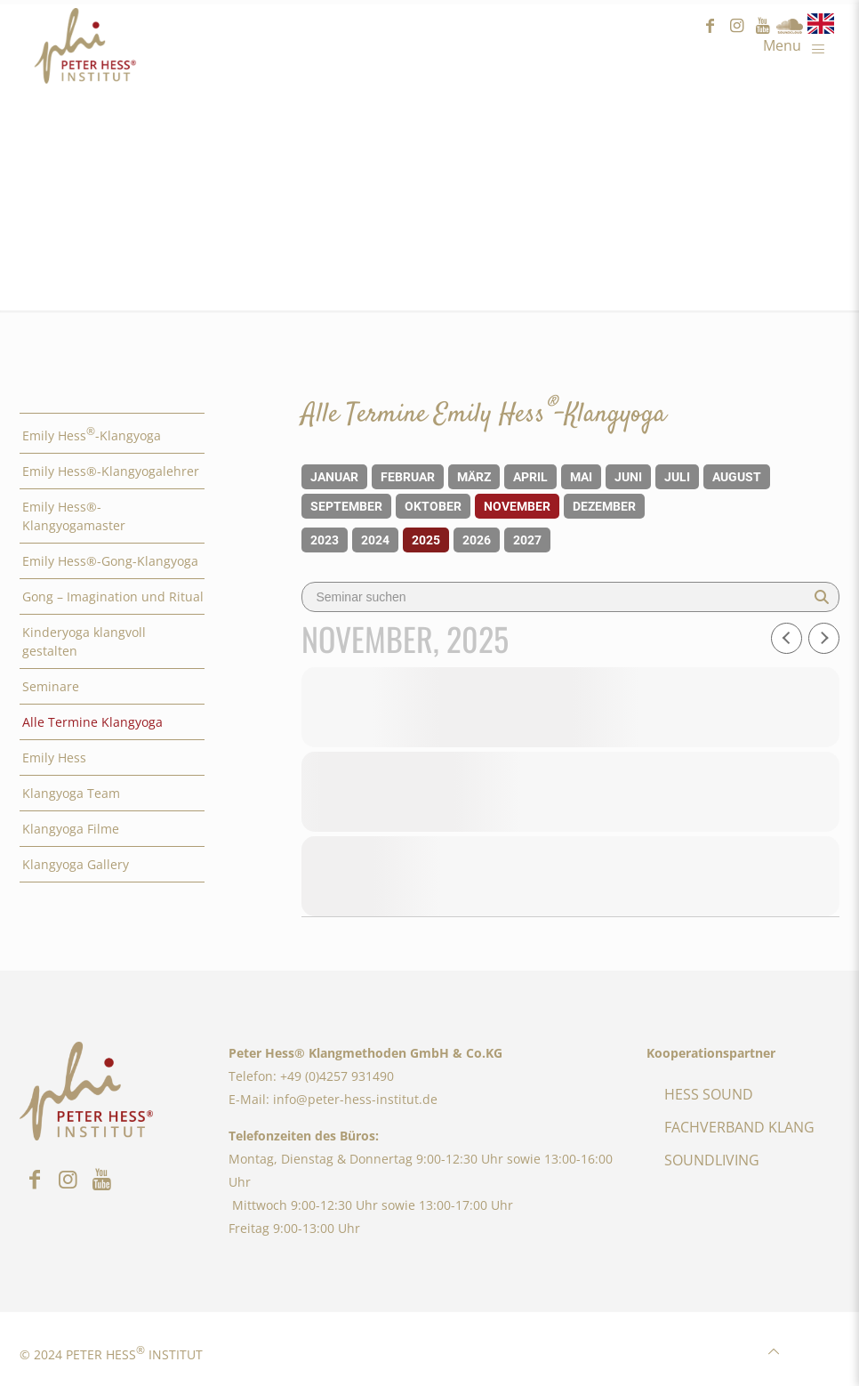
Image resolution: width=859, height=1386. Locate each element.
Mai (581, 477)
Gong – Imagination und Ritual (113, 596)
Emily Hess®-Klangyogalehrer (110, 471)
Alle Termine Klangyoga (92, 721)
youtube (763, 26)
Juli (677, 477)
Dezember (604, 506)
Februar (408, 477)
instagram (736, 26)
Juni (628, 477)
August (736, 477)
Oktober (433, 506)
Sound (789, 26)
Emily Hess (54, 757)
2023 (324, 540)
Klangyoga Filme (70, 828)
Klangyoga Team (71, 793)
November (517, 506)
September (346, 506)
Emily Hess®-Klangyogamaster (73, 516)
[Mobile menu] (798, 44)
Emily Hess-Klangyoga (91, 434)
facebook (709, 26)
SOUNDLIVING (711, 1160)
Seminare (50, 686)
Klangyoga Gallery (75, 864)
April (530, 477)
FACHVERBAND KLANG (739, 1127)
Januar (334, 477)
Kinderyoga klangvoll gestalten (84, 641)
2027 (527, 540)
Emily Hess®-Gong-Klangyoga (110, 560)
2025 (426, 540)
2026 (476, 540)
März (474, 477)
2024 (375, 540)
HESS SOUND (708, 1094)
